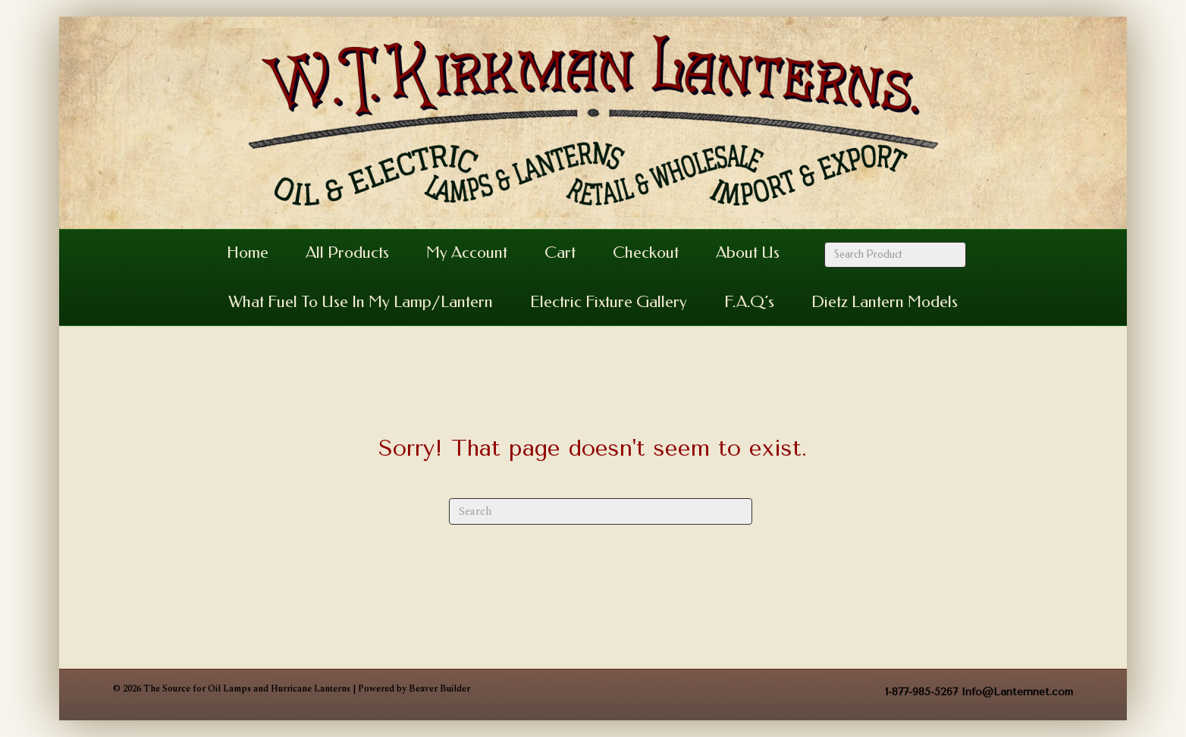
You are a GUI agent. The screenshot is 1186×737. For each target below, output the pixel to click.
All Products (347, 252)
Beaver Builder (439, 689)
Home (247, 252)
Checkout (646, 252)
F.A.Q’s (749, 302)
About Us (748, 252)
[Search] (600, 511)
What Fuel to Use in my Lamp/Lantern (360, 302)
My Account (466, 252)
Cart (560, 252)
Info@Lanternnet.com (1017, 691)
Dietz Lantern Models (884, 302)
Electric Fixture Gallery (608, 302)
